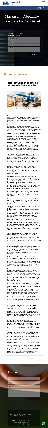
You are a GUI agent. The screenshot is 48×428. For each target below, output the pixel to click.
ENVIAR (33, 54)
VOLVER (42, 359)
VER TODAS (33, 359)
